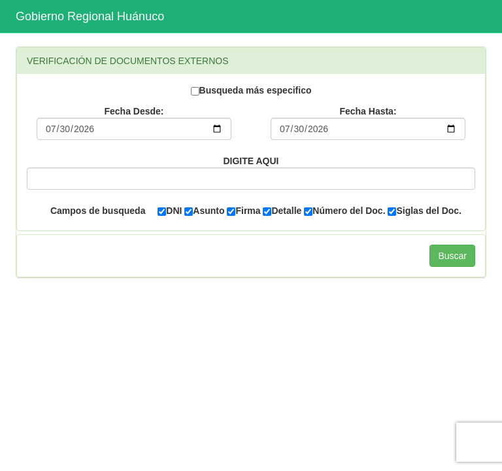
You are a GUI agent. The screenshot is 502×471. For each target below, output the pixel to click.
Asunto (204, 210)
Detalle (282, 210)
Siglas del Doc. (424, 210)
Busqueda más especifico (251, 90)
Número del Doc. (344, 210)
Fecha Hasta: (367, 111)
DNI (170, 210)
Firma (243, 210)
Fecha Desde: (133, 111)
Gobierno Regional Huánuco (90, 16)
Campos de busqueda (97, 210)
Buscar (452, 256)
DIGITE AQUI (250, 161)
